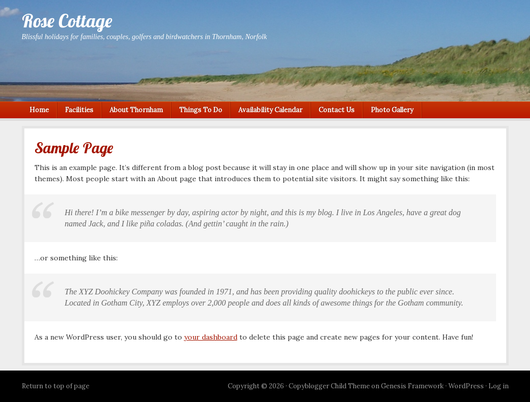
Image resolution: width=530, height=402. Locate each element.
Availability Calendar (270, 110)
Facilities (79, 110)
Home (39, 110)
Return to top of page (55, 386)
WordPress (466, 386)
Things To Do (200, 110)
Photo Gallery (392, 110)
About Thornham (136, 110)
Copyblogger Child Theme (329, 386)
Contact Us (337, 110)
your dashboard (210, 337)
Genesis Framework (412, 386)
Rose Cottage (67, 20)
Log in (498, 386)
